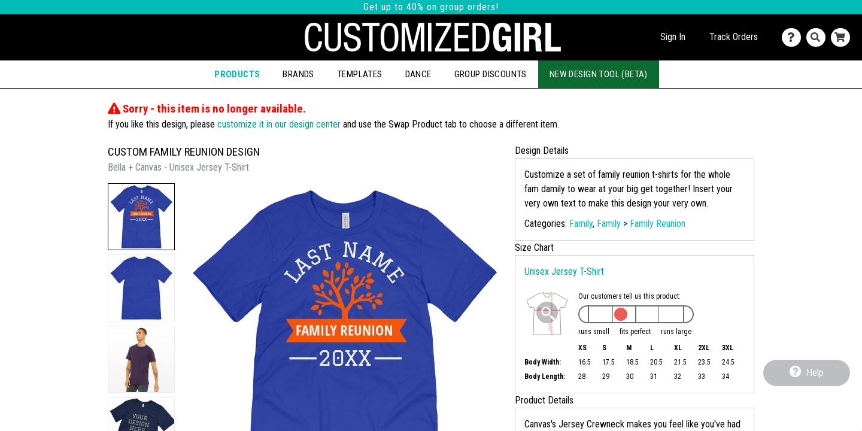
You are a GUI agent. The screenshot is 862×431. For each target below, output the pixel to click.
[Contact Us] (794, 37)
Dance (418, 74)
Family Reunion (657, 223)
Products (237, 74)
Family (581, 223)
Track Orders (733, 37)
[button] (141, 217)
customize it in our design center (279, 124)
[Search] (818, 37)
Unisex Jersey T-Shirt (564, 271)
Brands (298, 74)
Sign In (672, 37)
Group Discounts (490, 74)
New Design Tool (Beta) (599, 74)
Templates (360, 74)
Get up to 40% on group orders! (431, 7)
